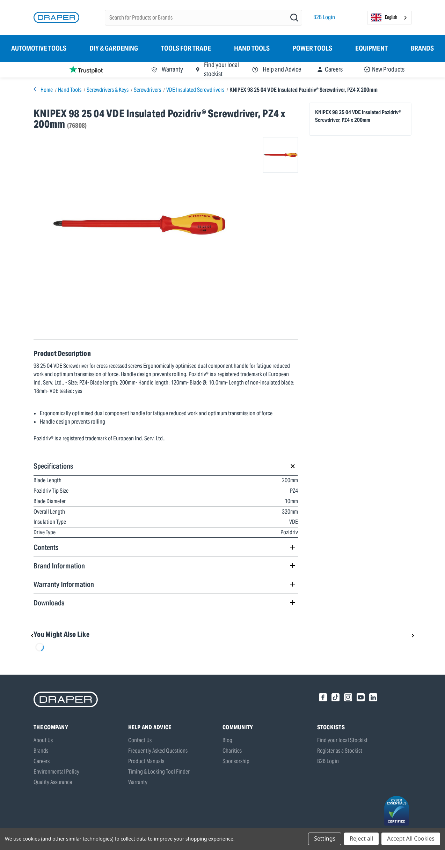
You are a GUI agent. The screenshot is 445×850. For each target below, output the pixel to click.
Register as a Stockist (339, 750)
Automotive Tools (38, 48)
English (384, 17)
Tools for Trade (186, 48)
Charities (232, 750)
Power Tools (312, 48)
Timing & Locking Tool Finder (159, 771)
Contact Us (140, 740)
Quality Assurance (53, 782)
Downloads (49, 602)
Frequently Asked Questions (158, 750)
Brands (422, 48)
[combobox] (389, 17)
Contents (46, 547)
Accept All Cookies (411, 838)
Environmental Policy (56, 771)
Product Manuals (146, 761)
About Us (43, 740)
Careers (42, 761)
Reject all (361, 838)
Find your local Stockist (342, 740)
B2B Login (324, 17)
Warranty (137, 782)
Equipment (371, 48)
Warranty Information (64, 584)
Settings (324, 838)
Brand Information (59, 566)
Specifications (53, 466)
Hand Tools (252, 48)
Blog (227, 740)
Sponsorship (235, 761)
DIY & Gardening (113, 48)
